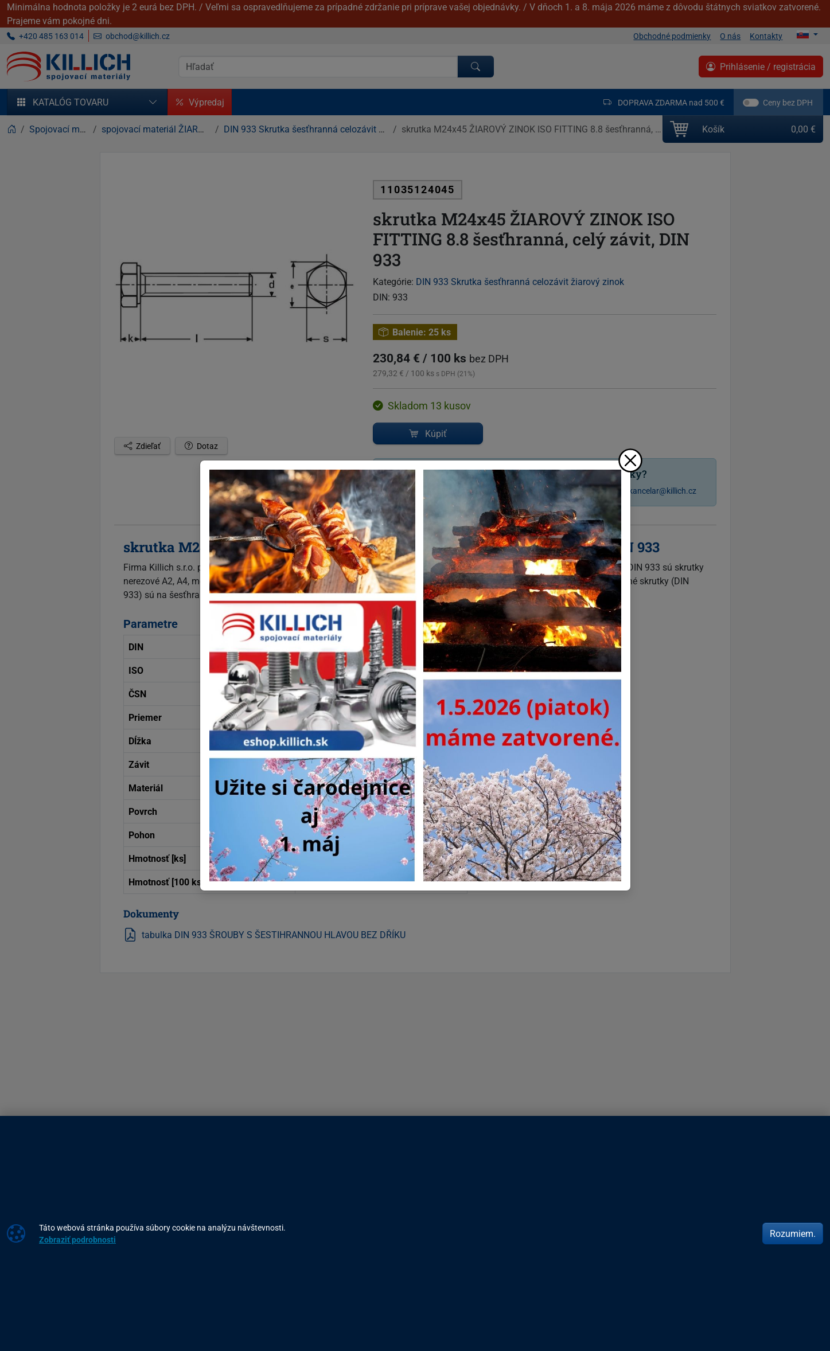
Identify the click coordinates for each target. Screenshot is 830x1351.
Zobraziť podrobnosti (77, 1239)
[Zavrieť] (630, 460)
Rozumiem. (793, 1233)
